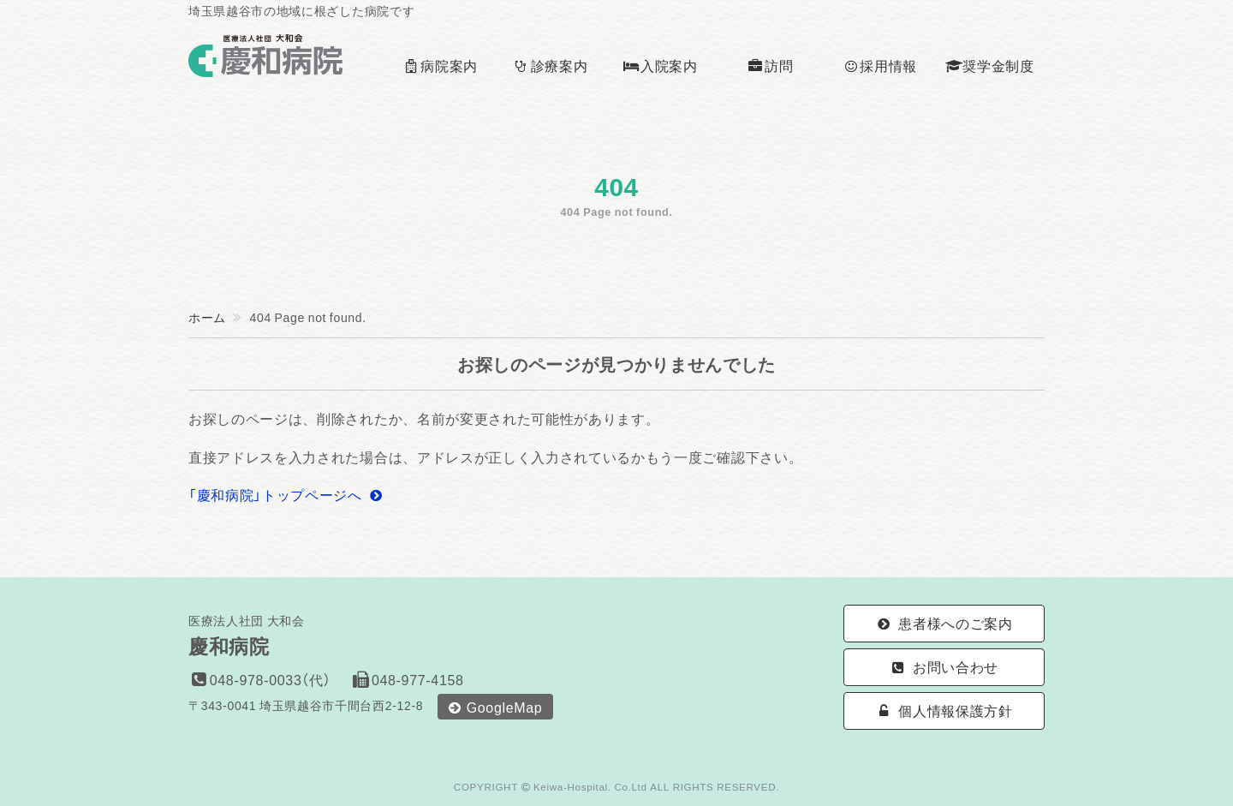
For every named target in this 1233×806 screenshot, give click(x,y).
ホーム (207, 316)
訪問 (770, 65)
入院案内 (659, 65)
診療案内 (550, 65)
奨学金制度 (989, 65)
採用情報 (880, 65)
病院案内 (440, 65)
